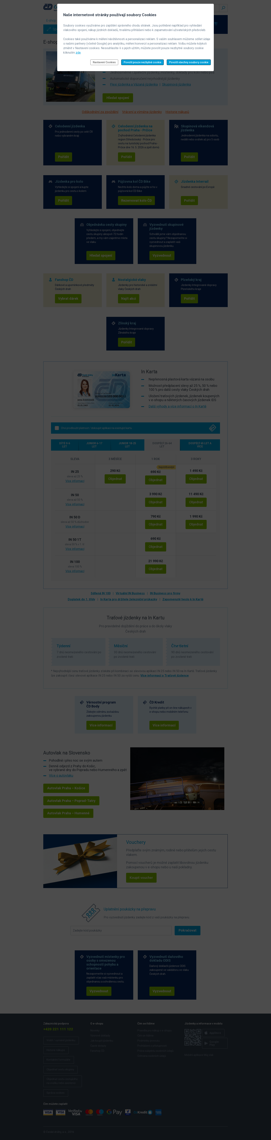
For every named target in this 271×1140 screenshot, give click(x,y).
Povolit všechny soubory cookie (188, 62)
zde (78, 52)
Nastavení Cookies (104, 62)
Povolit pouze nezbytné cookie (142, 62)
